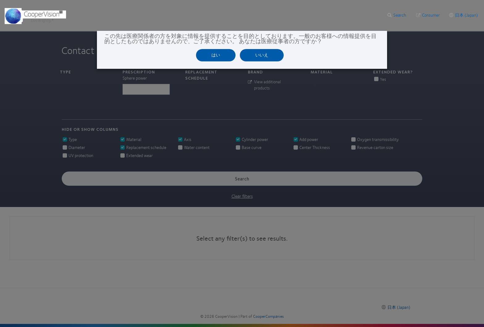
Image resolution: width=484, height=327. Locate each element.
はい (215, 54)
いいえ (261, 54)
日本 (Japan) (466, 14)
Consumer (431, 14)
